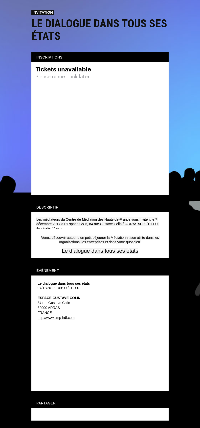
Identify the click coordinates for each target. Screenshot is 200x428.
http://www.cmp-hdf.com (56, 318)
